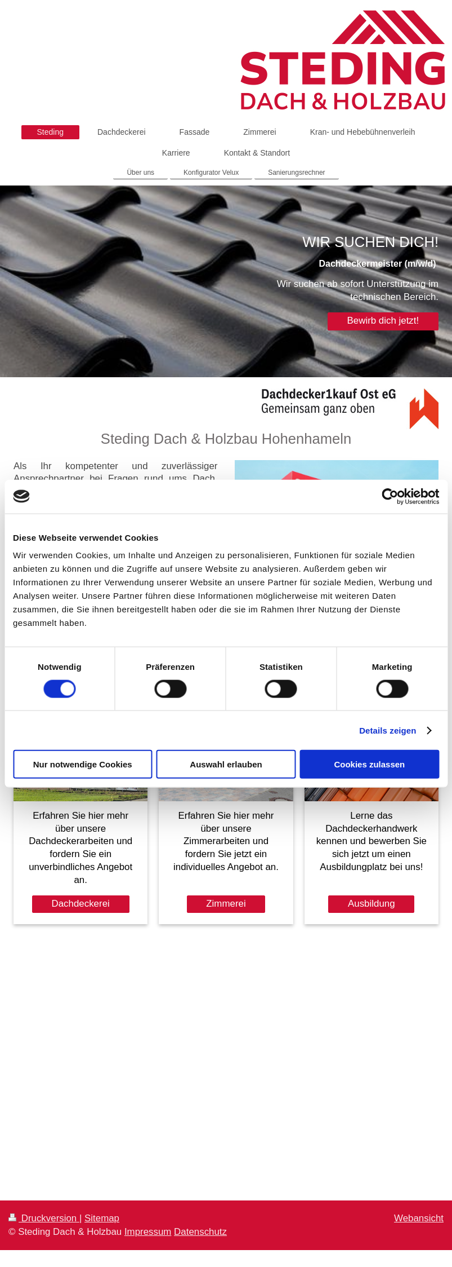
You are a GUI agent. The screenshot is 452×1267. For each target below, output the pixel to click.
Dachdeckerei (81, 903)
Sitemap (101, 1218)
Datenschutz (200, 1231)
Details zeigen (387, 730)
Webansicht (419, 1218)
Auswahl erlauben (226, 764)
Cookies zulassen (369, 764)
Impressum (148, 1231)
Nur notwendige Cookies (82, 764)
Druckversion (43, 1218)
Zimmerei (225, 903)
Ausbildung (371, 903)
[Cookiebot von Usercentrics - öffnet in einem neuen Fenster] (390, 496)
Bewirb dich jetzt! (383, 320)
